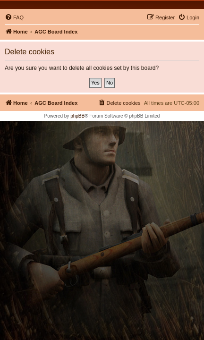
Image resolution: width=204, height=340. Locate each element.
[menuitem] (14, 17)
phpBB (77, 116)
